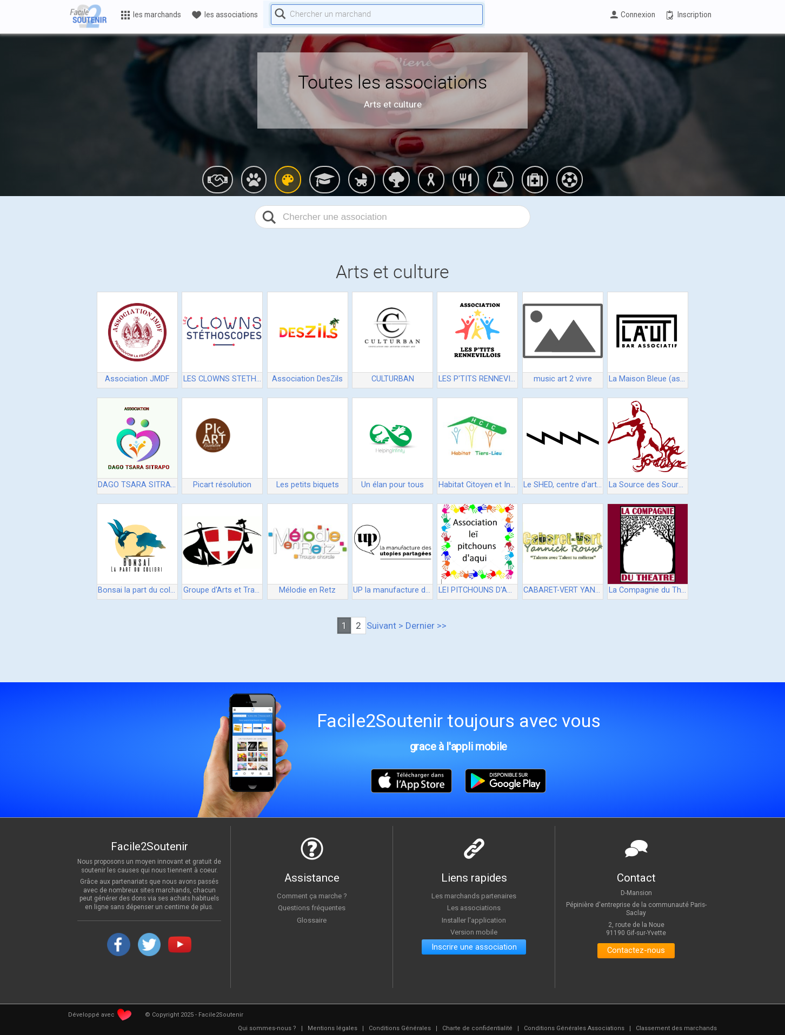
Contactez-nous (636, 951)
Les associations (474, 908)
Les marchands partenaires (473, 895)
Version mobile (474, 932)
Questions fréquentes (312, 908)
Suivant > (385, 625)
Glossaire (312, 920)
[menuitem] (267, 1028)
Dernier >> (426, 625)
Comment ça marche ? (312, 895)
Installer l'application (474, 920)
